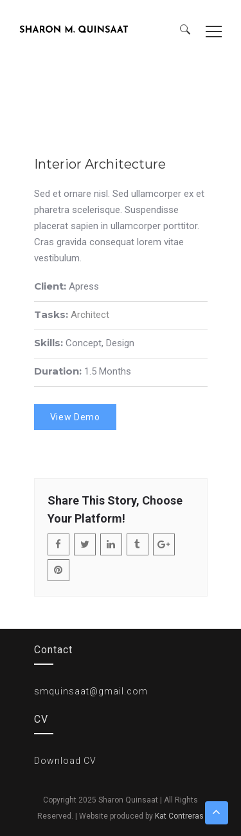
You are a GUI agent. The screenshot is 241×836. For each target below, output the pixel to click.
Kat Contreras (179, 816)
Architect (90, 314)
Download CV (65, 761)
